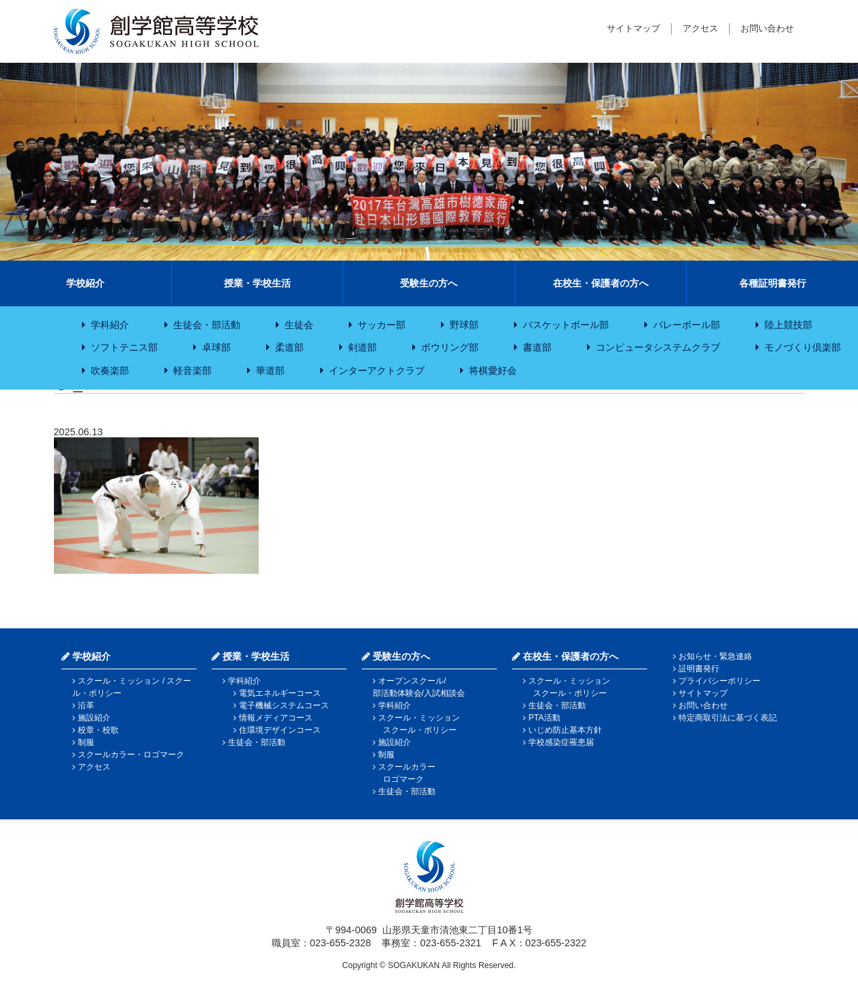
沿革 (86, 705)
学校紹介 (85, 283)
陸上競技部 (788, 324)
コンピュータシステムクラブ (658, 347)
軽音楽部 (192, 370)
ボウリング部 (449, 347)
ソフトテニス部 (124, 347)
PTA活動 (544, 718)
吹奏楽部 (110, 370)
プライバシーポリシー (719, 681)
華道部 (270, 370)
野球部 (464, 324)
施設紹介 (94, 718)
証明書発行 (698, 668)
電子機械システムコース (284, 705)
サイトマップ (633, 28)
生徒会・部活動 (206, 324)
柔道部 (289, 347)
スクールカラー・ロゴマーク (131, 754)
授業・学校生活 (257, 283)
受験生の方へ (428, 283)
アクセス (700, 28)
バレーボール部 (686, 324)
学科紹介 (110, 324)
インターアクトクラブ (377, 370)
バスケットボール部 (566, 324)
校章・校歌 (98, 730)
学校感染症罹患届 (561, 742)
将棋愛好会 (493, 370)
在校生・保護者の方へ (600, 283)
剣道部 (362, 347)
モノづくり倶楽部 (802, 347)
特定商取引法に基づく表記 (727, 718)
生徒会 (299, 324)
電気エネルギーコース (280, 693)
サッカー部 (381, 324)
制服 (86, 742)
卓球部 (216, 347)
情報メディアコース (276, 718)
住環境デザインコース (280, 730)
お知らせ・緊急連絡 (715, 656)
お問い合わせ (767, 28)
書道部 (537, 347)
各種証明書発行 (772, 283)
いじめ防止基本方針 (565, 730)
